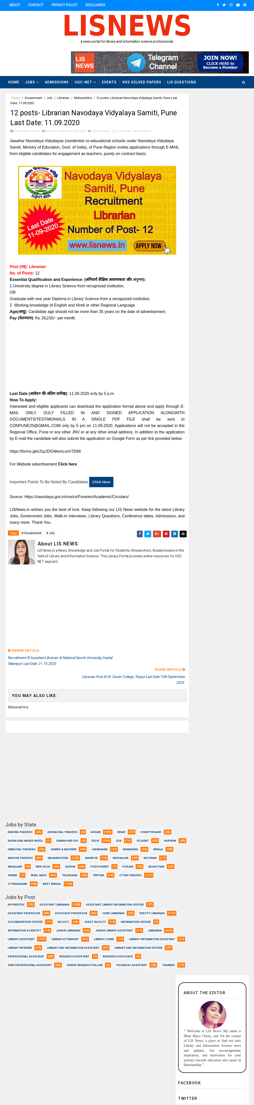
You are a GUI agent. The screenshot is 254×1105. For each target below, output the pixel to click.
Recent (194, 395)
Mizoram (72, 862)
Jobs (30, 82)
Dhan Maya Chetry (37, 1089)
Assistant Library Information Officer (115, 909)
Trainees (60, 987)
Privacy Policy (64, 5)
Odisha (13, 871)
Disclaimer (95, 5)
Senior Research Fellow (128, 978)
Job (49, 98)
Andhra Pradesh (20, 828)
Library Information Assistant (108, 952)
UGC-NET (83, 82)
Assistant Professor (24, 918)
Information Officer (23, 935)
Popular (230, 395)
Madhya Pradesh (106, 854)
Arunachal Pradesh (62, 828)
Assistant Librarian (54, 909)
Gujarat (14, 845)
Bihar (121, 828)
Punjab (70, 871)
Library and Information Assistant (73, 961)
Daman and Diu (103, 836)
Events (109, 82)
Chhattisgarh (18, 836)
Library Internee (20, 961)
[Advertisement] (88, 364)
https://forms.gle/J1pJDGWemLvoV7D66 (46, 466)
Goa (155, 836)
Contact (35, 5)
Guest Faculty (137, 926)
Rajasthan (99, 871)
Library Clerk (60, 952)
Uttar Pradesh (108, 880)
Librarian (63, 98)
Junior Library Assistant (26, 944)
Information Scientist (67, 935)
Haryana (41, 845)
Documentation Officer (67, 926)
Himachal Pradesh (76, 845)
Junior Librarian (111, 935)
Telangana (47, 880)
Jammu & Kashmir (118, 845)
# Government (31, 548)
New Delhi (129, 862)
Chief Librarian (113, 918)
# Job (50, 548)
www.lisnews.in (143, 1089)
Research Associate (23, 978)
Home (13, 82)
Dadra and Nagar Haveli (61, 836)
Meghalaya (43, 862)
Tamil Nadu (16, 880)
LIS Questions (181, 82)
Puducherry (42, 871)
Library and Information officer (32, 969)
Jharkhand (16, 854)
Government (33, 98)
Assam (96, 828)
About (14, 5)
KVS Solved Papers (142, 82)
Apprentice (16, 909)
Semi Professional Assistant (73, 978)
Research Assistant (137, 969)
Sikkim (126, 871)
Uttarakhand (145, 880)
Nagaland (101, 862)
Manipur (14, 862)
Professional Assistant (89, 969)
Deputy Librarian (20, 926)
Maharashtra (83, 98)
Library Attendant (21, 952)
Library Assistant (104, 944)
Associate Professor (71, 918)
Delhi (131, 836)
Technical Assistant (23, 987)
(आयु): (23, 320)
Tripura (76, 880)
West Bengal (17, 888)
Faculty (105, 926)
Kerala (74, 854)
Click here (102, 497)
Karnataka (46, 854)
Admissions (57, 82)
